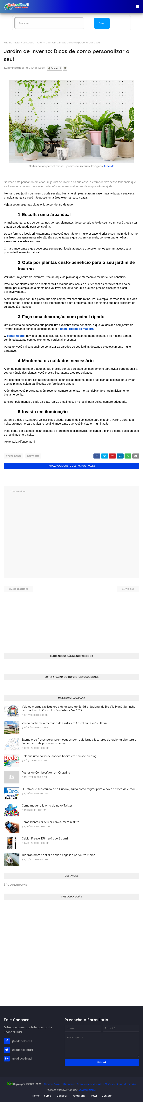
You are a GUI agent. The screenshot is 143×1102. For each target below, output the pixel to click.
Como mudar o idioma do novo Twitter (47, 805)
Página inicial (12, 42)
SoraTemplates (87, 1089)
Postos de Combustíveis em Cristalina (46, 772)
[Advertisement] (71, 618)
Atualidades (13, 456)
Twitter (93, 1095)
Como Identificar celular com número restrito (50, 821)
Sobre (47, 1095)
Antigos (127, 588)
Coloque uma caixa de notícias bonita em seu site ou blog (59, 755)
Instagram (78, 1095)
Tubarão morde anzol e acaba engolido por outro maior (58, 854)
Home (35, 1095)
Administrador (15, 68)
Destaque (28, 42)
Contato (107, 1095)
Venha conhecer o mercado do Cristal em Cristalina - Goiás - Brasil (64, 722)
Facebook (61, 1095)
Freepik (109, 166)
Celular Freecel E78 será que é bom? (45, 837)
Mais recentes (19, 588)
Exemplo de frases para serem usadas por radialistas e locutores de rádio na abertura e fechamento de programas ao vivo (79, 740)
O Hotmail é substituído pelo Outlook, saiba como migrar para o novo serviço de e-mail (78, 788)
